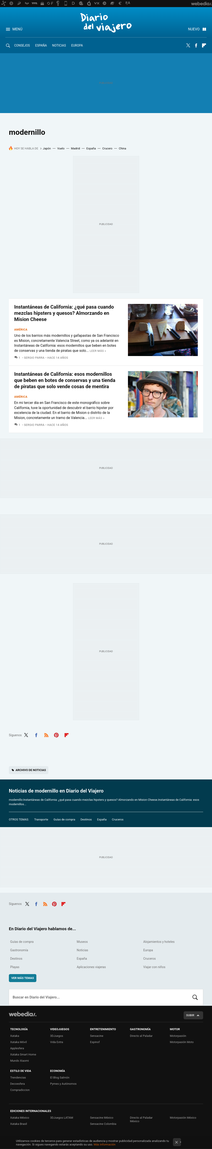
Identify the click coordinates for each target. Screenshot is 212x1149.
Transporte (41, 819)
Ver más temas (22, 978)
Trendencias (18, 1077)
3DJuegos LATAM (61, 1117)
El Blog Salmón (59, 1077)
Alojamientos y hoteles (159, 941)
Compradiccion (20, 1090)
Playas (14, 967)
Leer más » (98, 350)
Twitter (188, 45)
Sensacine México (101, 1117)
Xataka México (19, 1117)
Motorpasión (178, 1035)
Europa (77, 45)
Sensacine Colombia (103, 1124)
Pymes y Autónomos (63, 1083)
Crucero (107, 148)
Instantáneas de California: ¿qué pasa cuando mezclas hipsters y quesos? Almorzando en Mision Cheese (64, 313)
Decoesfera (17, 1083)
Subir (190, 1015)
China (122, 148)
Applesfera (17, 1048)
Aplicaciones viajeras (91, 967)
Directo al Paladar (141, 1035)
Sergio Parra (34, 357)
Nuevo (194, 29)
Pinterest (56, 734)
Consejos (22, 45)
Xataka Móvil (18, 1042)
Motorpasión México (183, 1117)
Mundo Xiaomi (19, 1060)
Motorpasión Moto (182, 1042)
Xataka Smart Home (23, 1054)
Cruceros (118, 819)
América (20, 329)
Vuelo (61, 148)
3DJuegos (56, 1035)
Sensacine (96, 1035)
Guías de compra (64, 819)
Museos (82, 941)
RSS (46, 734)
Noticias (59, 45)
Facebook (196, 45)
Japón (47, 148)
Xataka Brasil (18, 1124)
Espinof (95, 1042)
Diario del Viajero (106, 23)
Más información (105, 1144)
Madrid (75, 148)
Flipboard (204, 45)
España (41, 45)
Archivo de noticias (31, 770)
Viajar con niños (154, 967)
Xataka (14, 1035)
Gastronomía (19, 950)
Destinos (86, 819)
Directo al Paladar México (141, 1119)
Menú (17, 29)
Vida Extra (56, 1042)
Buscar (195, 997)
